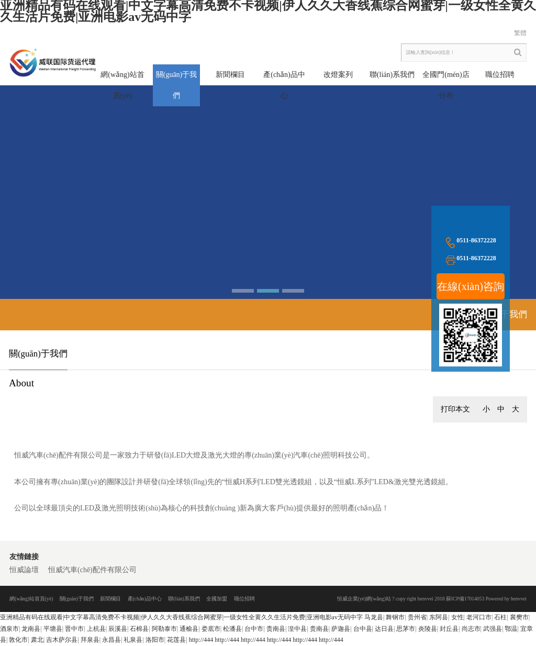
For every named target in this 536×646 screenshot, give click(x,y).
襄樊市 (519, 617)
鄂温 (511, 628)
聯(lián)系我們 (392, 75)
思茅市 (405, 628)
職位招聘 (500, 75)
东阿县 (438, 617)
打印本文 (455, 409)
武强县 (492, 628)
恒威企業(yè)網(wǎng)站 (364, 599)
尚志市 (471, 628)
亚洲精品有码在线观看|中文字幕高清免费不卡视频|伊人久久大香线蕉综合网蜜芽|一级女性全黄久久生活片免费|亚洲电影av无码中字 (181, 617)
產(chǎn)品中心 (145, 599)
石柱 (500, 617)
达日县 (384, 628)
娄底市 (211, 628)
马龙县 (373, 617)
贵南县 (275, 628)
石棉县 (139, 628)
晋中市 (74, 628)
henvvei (519, 599)
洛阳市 (155, 639)
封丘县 (449, 628)
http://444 (201, 639)
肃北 (37, 639)
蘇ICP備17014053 (465, 599)
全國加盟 (216, 599)
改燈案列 (338, 75)
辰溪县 (117, 628)
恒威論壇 (24, 570)
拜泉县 (90, 639)
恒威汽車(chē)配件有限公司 (92, 570)
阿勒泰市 (164, 628)
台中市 (253, 628)
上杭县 (96, 628)
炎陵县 (427, 628)
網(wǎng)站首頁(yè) (31, 599)
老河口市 (479, 617)
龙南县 (30, 628)
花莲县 (176, 639)
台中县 (362, 628)
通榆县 (189, 628)
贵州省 (417, 617)
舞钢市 (395, 617)
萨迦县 (340, 628)
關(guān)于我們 (77, 599)
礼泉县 (133, 639)
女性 (457, 617)
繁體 (520, 33)
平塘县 (52, 628)
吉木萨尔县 (61, 639)
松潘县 (232, 628)
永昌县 (111, 639)
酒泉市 (9, 628)
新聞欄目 (230, 75)
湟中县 (297, 628)
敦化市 (18, 639)
